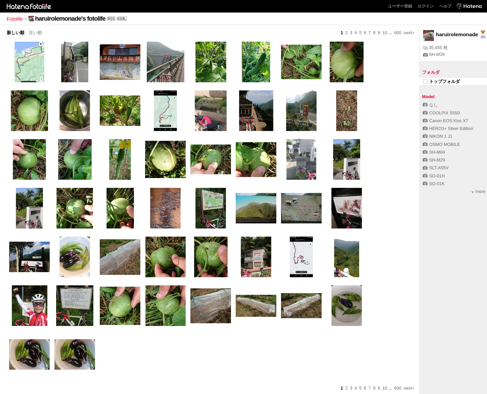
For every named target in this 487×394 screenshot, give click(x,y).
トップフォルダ (441, 81)
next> (408, 32)
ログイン (426, 6)
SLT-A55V (435, 167)
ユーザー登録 (400, 6)
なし (430, 104)
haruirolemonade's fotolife (70, 18)
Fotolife (15, 19)
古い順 (35, 32)
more (478, 191)
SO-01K (434, 183)
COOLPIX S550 (441, 112)
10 (384, 32)
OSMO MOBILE (441, 144)
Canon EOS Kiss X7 (445, 120)
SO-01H (434, 175)
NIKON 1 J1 (437, 136)
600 (397, 32)
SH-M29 (434, 54)
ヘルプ (445, 6)
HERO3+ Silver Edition (448, 128)
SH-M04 (434, 152)
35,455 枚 (435, 47)
